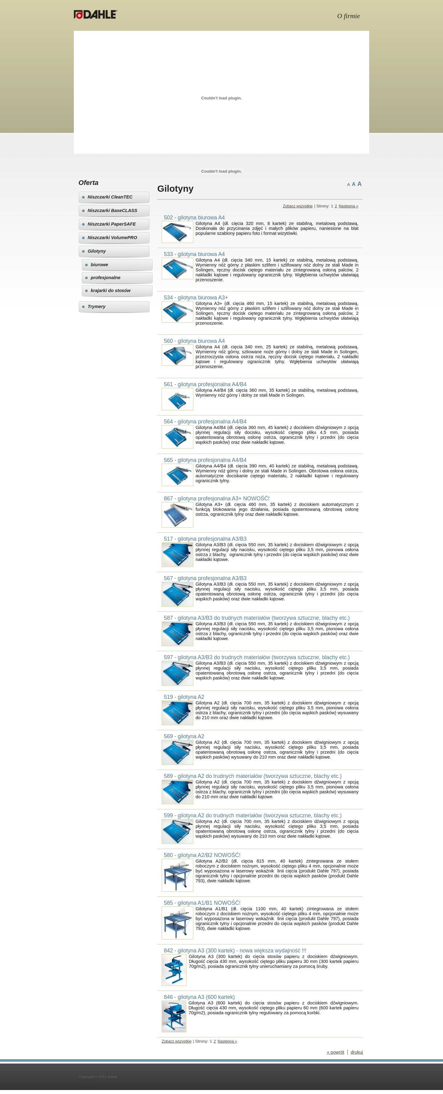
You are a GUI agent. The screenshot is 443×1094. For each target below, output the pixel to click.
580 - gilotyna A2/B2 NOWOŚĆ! (202, 855)
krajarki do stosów (110, 290)
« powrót (335, 1052)
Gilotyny (97, 251)
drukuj (357, 1052)
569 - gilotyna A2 (184, 736)
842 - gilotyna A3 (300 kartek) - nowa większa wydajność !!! (235, 951)
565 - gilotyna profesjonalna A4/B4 (205, 460)
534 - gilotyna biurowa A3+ (196, 298)
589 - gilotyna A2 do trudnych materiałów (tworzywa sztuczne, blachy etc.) (253, 776)
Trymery (97, 306)
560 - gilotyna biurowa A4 (194, 341)
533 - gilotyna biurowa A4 (194, 254)
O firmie (348, 16)
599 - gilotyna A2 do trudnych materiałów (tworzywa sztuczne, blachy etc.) (253, 815)
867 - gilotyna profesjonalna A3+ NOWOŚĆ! (217, 498)
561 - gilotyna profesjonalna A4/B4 (205, 384)
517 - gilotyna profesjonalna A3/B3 (205, 539)
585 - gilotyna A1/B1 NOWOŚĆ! (202, 903)
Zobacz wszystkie (298, 206)
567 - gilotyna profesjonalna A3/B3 (205, 578)
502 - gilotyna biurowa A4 (194, 217)
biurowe (99, 264)
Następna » (348, 206)
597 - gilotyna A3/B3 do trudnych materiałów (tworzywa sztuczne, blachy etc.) (257, 657)
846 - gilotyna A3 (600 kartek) (199, 997)
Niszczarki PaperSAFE (112, 224)
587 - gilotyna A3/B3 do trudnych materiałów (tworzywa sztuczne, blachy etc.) (257, 618)
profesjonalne (106, 277)
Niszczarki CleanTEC (110, 196)
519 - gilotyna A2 (184, 697)
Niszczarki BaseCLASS (112, 210)
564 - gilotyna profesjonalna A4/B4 (205, 422)
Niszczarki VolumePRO (112, 237)
